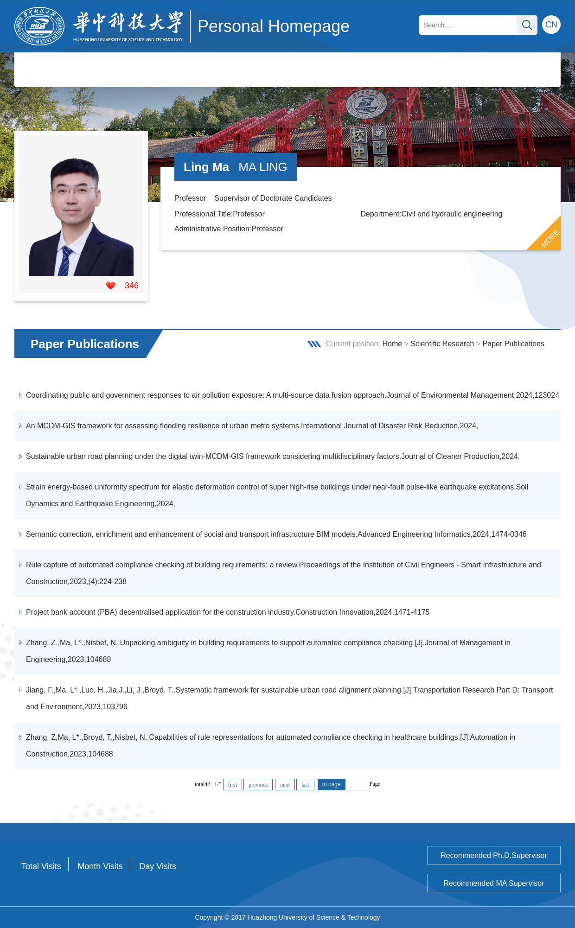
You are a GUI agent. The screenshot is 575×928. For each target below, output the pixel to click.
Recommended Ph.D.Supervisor (494, 855)
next (285, 785)
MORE (550, 238)
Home (392, 344)
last (305, 785)
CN (551, 24)
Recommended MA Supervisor (494, 883)
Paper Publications (513, 344)
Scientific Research (442, 344)
